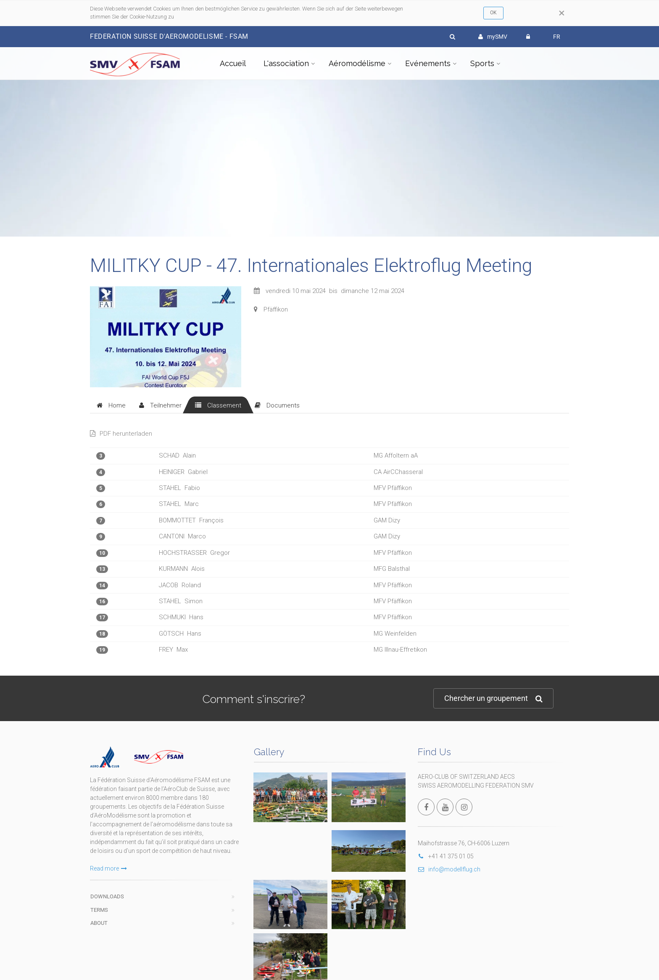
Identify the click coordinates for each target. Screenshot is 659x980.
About (99, 923)
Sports (482, 63)
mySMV (492, 36)
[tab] (111, 405)
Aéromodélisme (357, 63)
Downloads (107, 896)
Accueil (233, 63)
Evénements (428, 63)
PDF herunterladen (121, 433)
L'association (286, 63)
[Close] (562, 13)
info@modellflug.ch (449, 869)
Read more (108, 868)
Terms (99, 910)
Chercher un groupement (493, 698)
